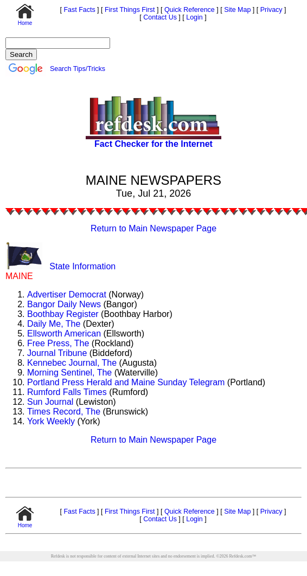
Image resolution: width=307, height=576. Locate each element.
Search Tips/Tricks (77, 69)
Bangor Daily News (64, 304)
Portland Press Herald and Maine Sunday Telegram (126, 382)
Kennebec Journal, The (72, 362)
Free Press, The (58, 343)
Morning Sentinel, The (69, 372)
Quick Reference (188, 10)
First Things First (129, 10)
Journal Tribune (57, 353)
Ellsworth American (64, 333)
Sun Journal (50, 401)
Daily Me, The (53, 323)
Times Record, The (63, 411)
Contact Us (159, 17)
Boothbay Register (63, 314)
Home (25, 20)
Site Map (236, 10)
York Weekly (51, 421)
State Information (82, 266)
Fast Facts (78, 10)
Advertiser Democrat (66, 294)
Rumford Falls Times (67, 392)
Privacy (270, 10)
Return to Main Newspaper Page (153, 228)
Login (194, 17)
